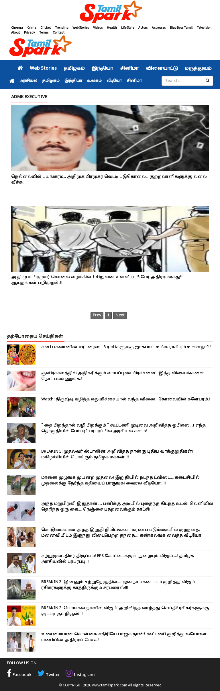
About (15, 32)
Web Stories (80, 27)
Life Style (127, 27)
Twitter (48, 675)
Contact (58, 32)
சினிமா (129, 68)
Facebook (19, 675)
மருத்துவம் (198, 68)
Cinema (17, 27)
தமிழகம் (74, 68)
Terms (43, 32)
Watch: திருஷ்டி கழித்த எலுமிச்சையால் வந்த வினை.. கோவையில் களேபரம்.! (125, 399)
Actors (143, 27)
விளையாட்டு (162, 68)
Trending (61, 27)
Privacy (29, 32)
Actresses (159, 27)
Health (112, 27)
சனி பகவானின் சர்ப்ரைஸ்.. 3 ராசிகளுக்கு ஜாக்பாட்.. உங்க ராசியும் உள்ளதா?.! (126, 347)
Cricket (45, 27)
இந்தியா (102, 68)
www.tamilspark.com (109, 685)
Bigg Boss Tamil (181, 27)
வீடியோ (114, 81)
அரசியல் (28, 81)
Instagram (80, 675)
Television (204, 27)
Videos (98, 27)
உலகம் (94, 81)
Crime (31, 27)
